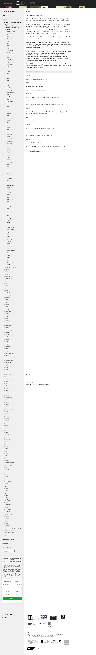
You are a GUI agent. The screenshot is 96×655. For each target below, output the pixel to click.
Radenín (8, 132)
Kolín (8, 80)
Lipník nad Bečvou (10, 229)
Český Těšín (9, 143)
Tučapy (8, 157)
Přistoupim (9, 220)
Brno (8, 99)
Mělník (8, 85)
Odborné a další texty (8, 530)
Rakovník (9, 155)
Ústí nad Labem (10, 262)
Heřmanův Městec (10, 185)
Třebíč (8, 238)
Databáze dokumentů (8, 539)
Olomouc (7, 423)
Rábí (8, 234)
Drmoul (8, 173)
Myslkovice (9, 241)
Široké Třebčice (10, 64)
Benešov (8, 52)
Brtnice (8, 103)
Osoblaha (8, 61)
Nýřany (6, 421)
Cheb (8, 34)
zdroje (5, 19)
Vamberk (8, 264)
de (91, 2)
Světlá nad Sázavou (10, 227)
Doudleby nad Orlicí (11, 92)
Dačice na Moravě (9, 301)
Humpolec (9, 113)
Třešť (8, 259)
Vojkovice (9, 192)
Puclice (8, 194)
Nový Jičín (7, 420)
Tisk (28, 374)
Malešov (8, 224)
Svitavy (6, 479)
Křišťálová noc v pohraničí (10, 267)
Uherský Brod (9, 174)
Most (6, 413)
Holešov (8, 120)
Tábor (8, 208)
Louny (8, 171)
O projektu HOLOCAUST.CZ (9, 547)
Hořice (8, 195)
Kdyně (8, 45)
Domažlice (9, 169)
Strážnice (8, 255)
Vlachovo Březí (8, 514)
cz (88, 2)
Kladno (8, 197)
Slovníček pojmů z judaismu (9, 532)
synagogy (38, 38)
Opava (8, 115)
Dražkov (8, 78)
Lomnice (8, 231)
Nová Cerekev (9, 89)
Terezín (8, 148)
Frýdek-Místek (10, 178)
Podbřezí (8, 243)
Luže (8, 166)
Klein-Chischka (35, 384)
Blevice (8, 75)
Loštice (8, 232)
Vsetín (8, 180)
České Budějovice (10, 138)
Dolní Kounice (10, 167)
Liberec (8, 69)
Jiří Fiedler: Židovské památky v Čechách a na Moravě (12, 27)
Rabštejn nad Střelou (11, 96)
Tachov (8, 125)
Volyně (8, 145)
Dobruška (9, 164)
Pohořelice (9, 206)
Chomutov (7, 350)
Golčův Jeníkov (10, 162)
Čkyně (8, 73)
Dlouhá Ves (9, 159)
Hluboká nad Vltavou (11, 31)
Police (8, 213)
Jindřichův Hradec (10, 139)
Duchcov (7, 322)
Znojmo (8, 266)
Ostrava (8, 82)
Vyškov (8, 211)
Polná (8, 245)
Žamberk (8, 62)
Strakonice (9, 225)
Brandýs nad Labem (11, 90)
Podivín (8, 108)
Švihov (8, 160)
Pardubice (9, 76)
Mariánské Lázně (10, 59)
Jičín (8, 215)
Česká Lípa (9, 136)
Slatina (8, 190)
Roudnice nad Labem (11, 250)
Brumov (8, 104)
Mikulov (8, 236)
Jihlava (8, 43)
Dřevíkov (8, 176)
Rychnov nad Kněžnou (11, 252)
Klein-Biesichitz (41, 384)
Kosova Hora (9, 218)
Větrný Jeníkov (10, 260)
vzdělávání (6, 536)
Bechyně (8, 47)
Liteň (8, 54)
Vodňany (8, 146)
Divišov (8, 131)
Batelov (8, 40)
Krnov (8, 106)
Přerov (8, 248)
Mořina (8, 152)
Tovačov (8, 257)
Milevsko (9, 188)
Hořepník (8, 127)
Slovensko (9, 253)
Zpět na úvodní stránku (9, 11)
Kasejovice (7, 364)
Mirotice (8, 71)
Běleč (8, 36)
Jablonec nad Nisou (9, 353)
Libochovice (9, 117)
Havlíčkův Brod (10, 134)
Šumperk (7, 483)
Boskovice (9, 83)
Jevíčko (8, 97)
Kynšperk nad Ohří (9, 379)
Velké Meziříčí (10, 118)
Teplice (8, 66)
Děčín (8, 153)
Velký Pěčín (9, 150)
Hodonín (8, 187)
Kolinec (8, 55)
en (89, 2)
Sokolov (7, 469)
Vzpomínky (6, 20)
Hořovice (8, 57)
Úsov (8, 183)
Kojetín (8, 217)
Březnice (8, 110)
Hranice (8, 203)
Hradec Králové (10, 199)
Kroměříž (8, 222)
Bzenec (8, 122)
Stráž (8, 48)
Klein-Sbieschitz (48, 384)
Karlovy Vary (9, 33)
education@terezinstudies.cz (13, 616)
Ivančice (8, 210)
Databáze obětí (7, 543)
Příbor (8, 68)
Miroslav (7, 404)
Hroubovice (9, 204)
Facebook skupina (6, 614)
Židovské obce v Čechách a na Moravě (13, 528)
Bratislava (9, 94)
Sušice (8, 201)
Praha (8, 246)
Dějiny (5, 15)
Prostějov (8, 181)
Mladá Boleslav (10, 50)
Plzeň (8, 41)
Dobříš (8, 129)
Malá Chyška (28, 384)
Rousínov (8, 111)
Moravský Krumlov (10, 239)
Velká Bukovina (10, 101)
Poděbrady (9, 87)
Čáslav (8, 124)
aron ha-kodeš (53, 58)
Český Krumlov (10, 141)
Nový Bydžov (9, 38)
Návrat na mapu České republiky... (34, 151)
